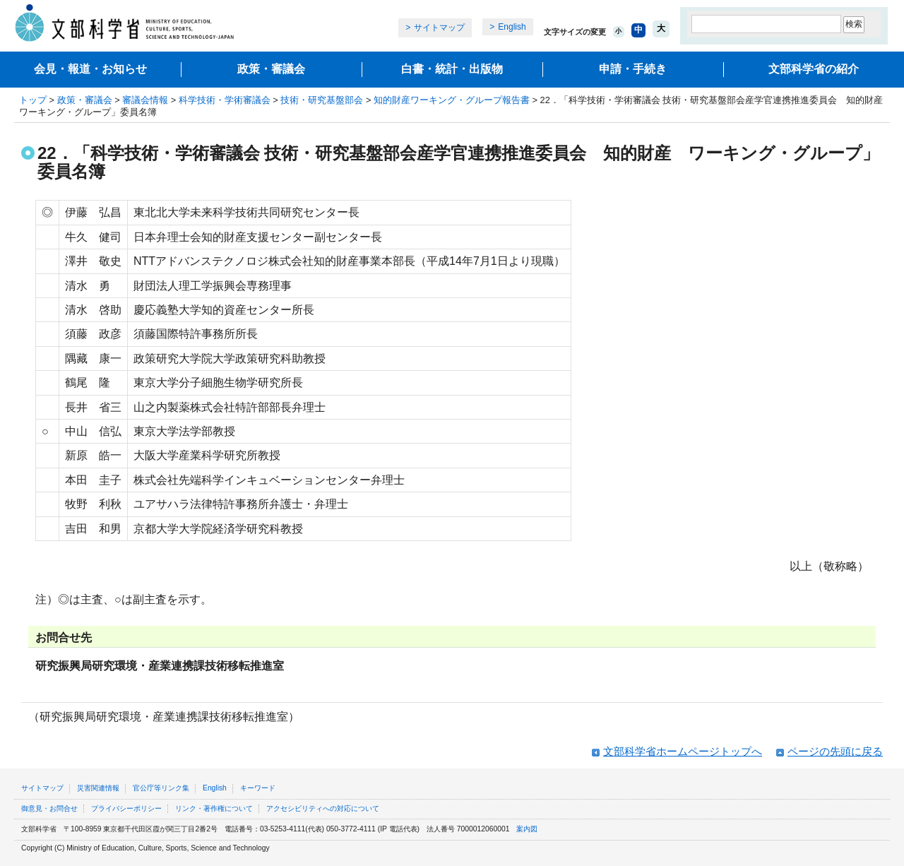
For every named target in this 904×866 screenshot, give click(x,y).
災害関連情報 (98, 788)
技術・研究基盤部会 (321, 100)
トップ (33, 100)
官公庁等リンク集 (161, 788)
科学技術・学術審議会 (224, 100)
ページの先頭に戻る (835, 751)
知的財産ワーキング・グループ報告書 (452, 100)
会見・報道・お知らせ (90, 69)
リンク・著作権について (214, 808)
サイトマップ (439, 27)
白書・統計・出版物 (452, 69)
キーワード (257, 788)
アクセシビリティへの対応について (322, 808)
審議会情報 (145, 100)
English (511, 27)
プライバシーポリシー (126, 808)
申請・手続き (633, 69)
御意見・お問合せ (49, 808)
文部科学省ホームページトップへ (682, 751)
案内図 (526, 829)
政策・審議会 (271, 69)
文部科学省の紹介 (813, 69)
